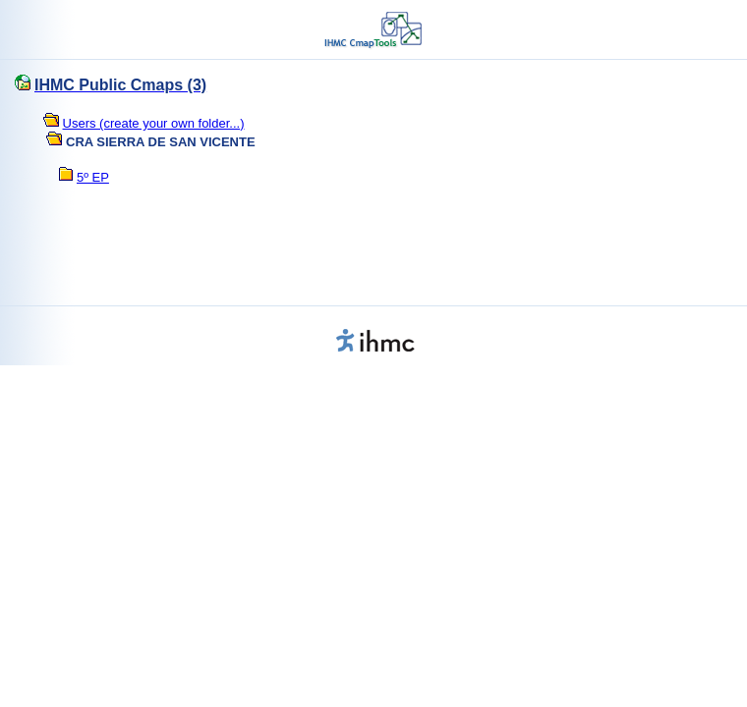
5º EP (93, 177)
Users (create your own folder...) (154, 123)
